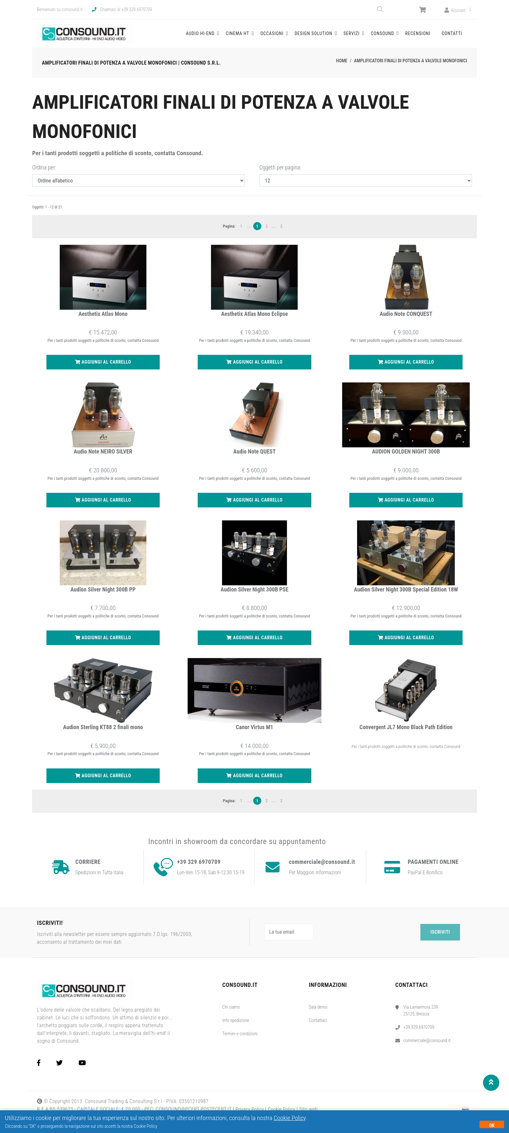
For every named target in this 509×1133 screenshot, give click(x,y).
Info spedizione (235, 1025)
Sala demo (318, 1012)
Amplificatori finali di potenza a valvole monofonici (410, 66)
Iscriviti (440, 937)
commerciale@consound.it (427, 1045)
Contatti (452, 35)
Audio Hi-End (226, 36)
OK (491, 1125)
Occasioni (292, 36)
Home (341, 66)
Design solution (330, 36)
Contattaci (318, 1025)
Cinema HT (261, 36)
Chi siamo (231, 1012)
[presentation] (367, 937)
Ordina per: (44, 172)
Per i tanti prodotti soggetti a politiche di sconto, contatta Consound (406, 751)
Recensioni (421, 35)
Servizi (365, 36)
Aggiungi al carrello (103, 367)
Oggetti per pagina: (280, 172)
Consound (393, 36)
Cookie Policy (290, 1118)
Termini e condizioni (240, 1038)
